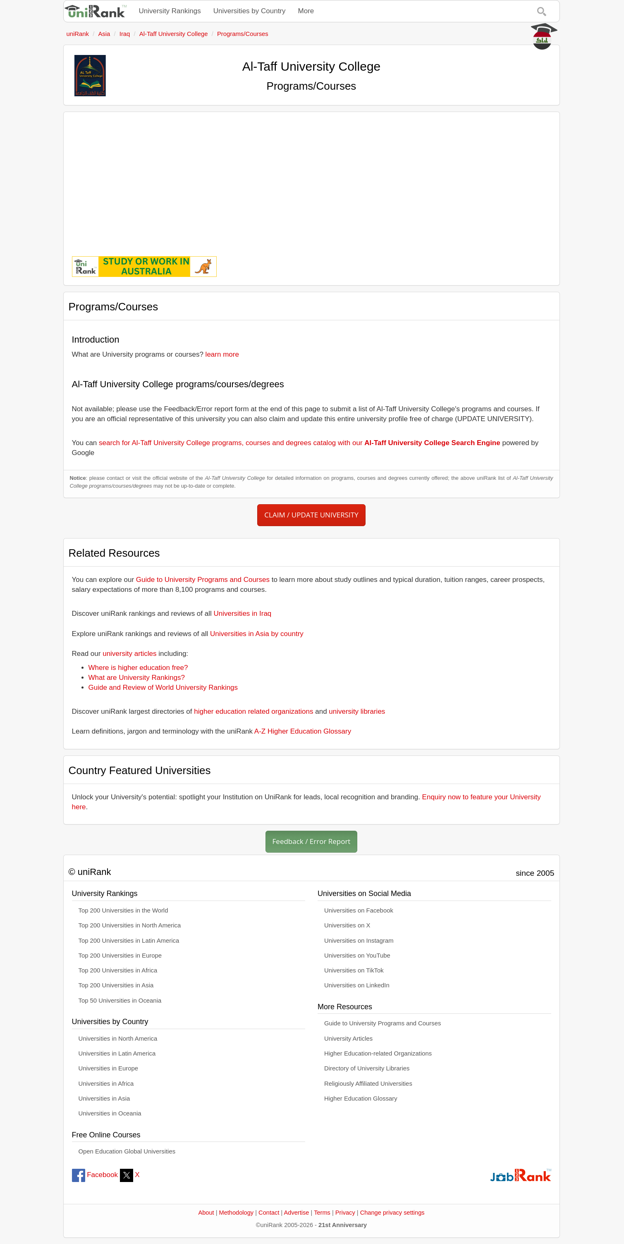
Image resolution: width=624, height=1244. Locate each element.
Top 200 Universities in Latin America (129, 940)
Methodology (236, 1212)
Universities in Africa (106, 1083)
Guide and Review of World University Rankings (163, 687)
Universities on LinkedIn (357, 985)
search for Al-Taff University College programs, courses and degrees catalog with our (299, 443)
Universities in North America (118, 1038)
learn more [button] (222, 354)
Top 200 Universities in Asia (116, 985)
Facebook (95, 1175)
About (206, 1212)
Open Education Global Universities (127, 1151)
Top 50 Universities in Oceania (120, 1000)
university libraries (357, 711)
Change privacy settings (392, 1212)
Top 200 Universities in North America (130, 925)
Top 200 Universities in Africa (118, 970)
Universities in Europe (109, 1068)
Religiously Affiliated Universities (368, 1083)
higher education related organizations (253, 711)
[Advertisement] (311, 178)
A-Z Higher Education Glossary (302, 731)
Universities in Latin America (117, 1053)
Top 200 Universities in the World (123, 910)
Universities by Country (249, 11)
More (306, 11)
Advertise (296, 1212)
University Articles (348, 1038)
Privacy (345, 1212)
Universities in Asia (104, 1098)
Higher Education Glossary (360, 1098)
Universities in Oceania (110, 1113)
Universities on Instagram (359, 940)
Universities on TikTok (354, 970)
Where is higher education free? (138, 668)
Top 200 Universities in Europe (120, 955)
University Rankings (170, 11)
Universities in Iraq (243, 613)
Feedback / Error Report (312, 841)
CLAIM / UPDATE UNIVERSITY (311, 515)
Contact (268, 1212)
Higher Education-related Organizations (378, 1053)
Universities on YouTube (357, 955)
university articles (129, 654)
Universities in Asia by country (257, 634)
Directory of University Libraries (366, 1068)
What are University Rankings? (136, 678)
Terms (322, 1212)
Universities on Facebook (358, 910)
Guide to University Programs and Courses (203, 580)
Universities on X (347, 925)
